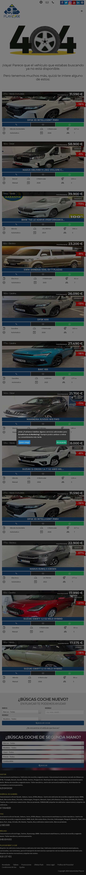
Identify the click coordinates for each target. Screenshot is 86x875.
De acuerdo (61, 442)
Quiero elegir (24, 442)
